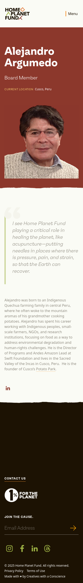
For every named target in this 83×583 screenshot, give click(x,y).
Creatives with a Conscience (46, 576)
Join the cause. (18, 517)
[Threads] (47, 548)
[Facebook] (22, 548)
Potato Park (46, 369)
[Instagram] (9, 548)
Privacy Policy (13, 571)
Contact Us (15, 478)
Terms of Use (36, 571)
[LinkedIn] (7, 388)
